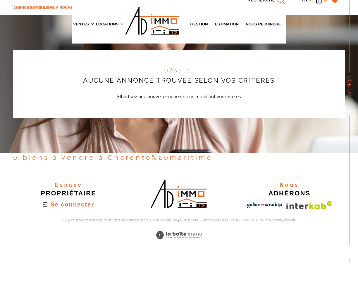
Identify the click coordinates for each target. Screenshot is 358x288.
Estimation (227, 24)
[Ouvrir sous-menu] (92, 23)
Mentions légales (214, 220)
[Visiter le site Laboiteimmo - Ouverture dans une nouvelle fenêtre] (179, 241)
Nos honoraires (165, 220)
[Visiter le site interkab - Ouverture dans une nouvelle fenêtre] (309, 205)
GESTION (199, 24)
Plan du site (189, 220)
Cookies (289, 220)
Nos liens (249, 220)
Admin (235, 220)
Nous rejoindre (263, 24)
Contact (349, 89)
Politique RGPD (271, 220)
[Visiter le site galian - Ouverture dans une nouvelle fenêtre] (264, 205)
